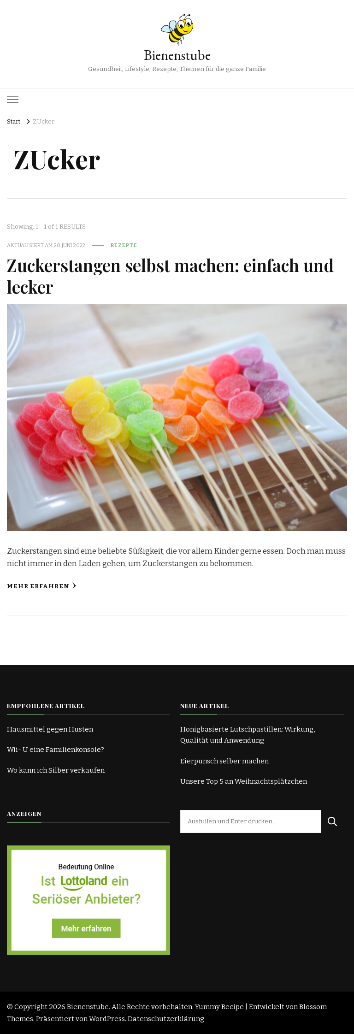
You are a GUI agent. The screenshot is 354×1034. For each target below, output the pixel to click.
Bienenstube (177, 55)
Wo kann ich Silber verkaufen (56, 770)
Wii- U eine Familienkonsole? (55, 749)
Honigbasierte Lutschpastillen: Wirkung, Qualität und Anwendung (247, 734)
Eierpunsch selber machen (224, 761)
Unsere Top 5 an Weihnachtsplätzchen (243, 781)
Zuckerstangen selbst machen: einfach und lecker (176, 275)
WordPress (107, 1019)
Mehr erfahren (42, 586)
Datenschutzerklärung (166, 1019)
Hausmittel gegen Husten (50, 729)
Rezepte (124, 245)
